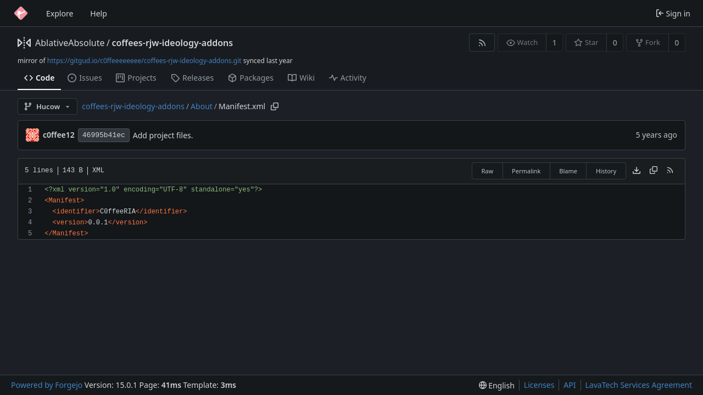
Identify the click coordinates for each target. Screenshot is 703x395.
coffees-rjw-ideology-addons (172, 42)
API (569, 385)
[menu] (497, 385)
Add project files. (163, 135)
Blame (568, 171)
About (202, 106)
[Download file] (636, 171)
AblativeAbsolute (69, 42)
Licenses (539, 385)
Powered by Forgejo (46, 385)
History (606, 171)
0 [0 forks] (676, 42)
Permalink (526, 171)
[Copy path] (274, 106)
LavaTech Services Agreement (638, 385)
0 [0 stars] (615, 42)
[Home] (20, 13)
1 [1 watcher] (555, 42)
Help (98, 13)
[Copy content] (653, 171)
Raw (487, 171)
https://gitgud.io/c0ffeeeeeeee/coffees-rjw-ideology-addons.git (144, 60)
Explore (59, 13)
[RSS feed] (482, 42)
